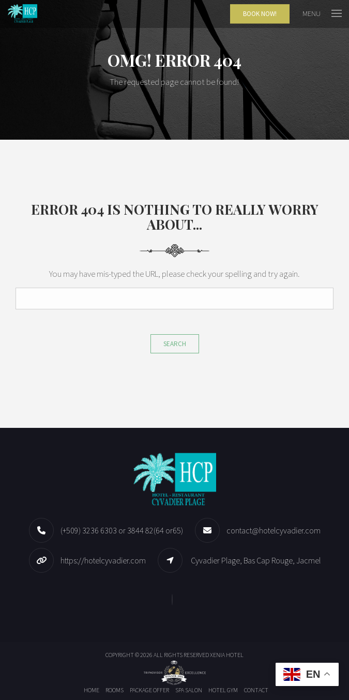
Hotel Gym (223, 690)
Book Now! (260, 13)
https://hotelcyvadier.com (103, 560)
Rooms (114, 690)
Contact (256, 690)
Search (174, 343)
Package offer (149, 690)
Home (91, 690)
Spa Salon (188, 690)
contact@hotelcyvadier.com (273, 530)
